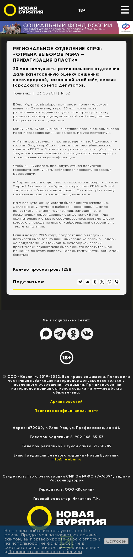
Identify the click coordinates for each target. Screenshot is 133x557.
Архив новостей (66, 402)
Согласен (116, 541)
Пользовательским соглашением (45, 551)
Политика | (23, 93)
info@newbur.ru (66, 459)
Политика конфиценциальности (67, 411)
